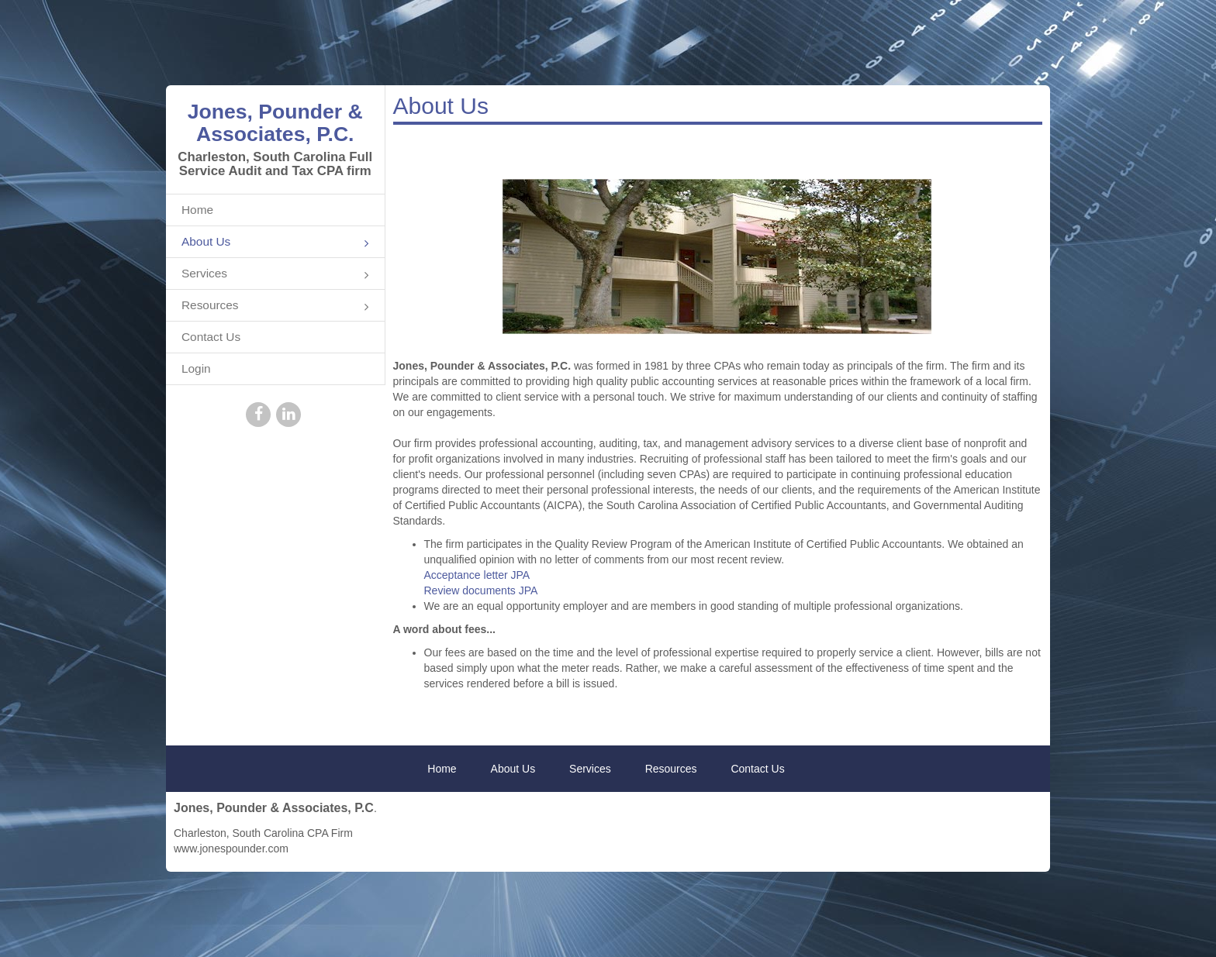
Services (275, 275)
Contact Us (210, 336)
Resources (275, 306)
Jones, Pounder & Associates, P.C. (275, 123)
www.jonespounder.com (231, 848)
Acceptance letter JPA (477, 575)
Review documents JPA (481, 590)
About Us (275, 243)
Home (197, 209)
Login (196, 368)
